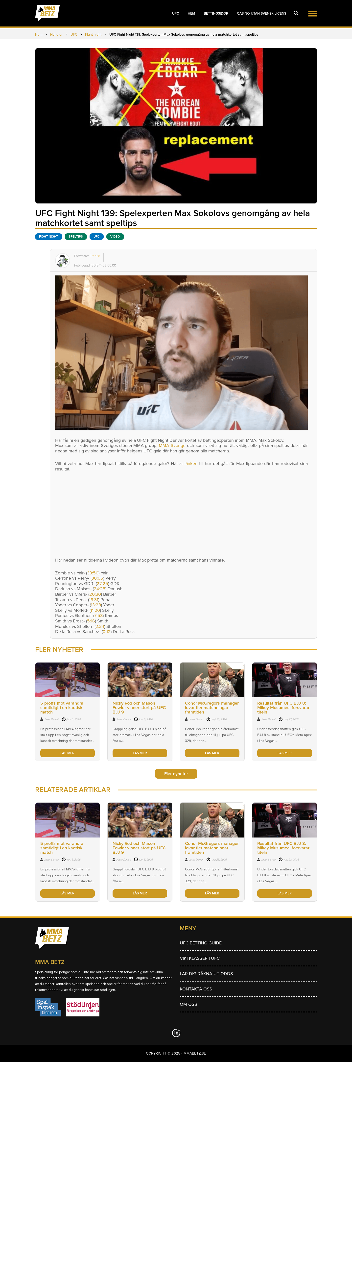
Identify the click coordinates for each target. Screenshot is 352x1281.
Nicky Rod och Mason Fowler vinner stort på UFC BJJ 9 (139, 707)
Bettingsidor (216, 13)
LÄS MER (67, 753)
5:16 (91, 621)
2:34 (99, 626)
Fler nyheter (176, 773)
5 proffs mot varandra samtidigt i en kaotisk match (61, 707)
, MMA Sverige (171, 445)
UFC (175, 13)
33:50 (92, 573)
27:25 (102, 583)
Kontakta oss (196, 989)
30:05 (97, 578)
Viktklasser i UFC (200, 958)
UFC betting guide (201, 943)
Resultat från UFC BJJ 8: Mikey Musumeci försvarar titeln (283, 707)
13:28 (96, 605)
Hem (191, 13)
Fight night (48, 237)
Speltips (76, 237)
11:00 (95, 610)
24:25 (99, 588)
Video (115, 237)
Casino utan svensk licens (261, 13)
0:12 (107, 631)
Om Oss (188, 1004)
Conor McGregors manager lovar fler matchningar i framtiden (212, 707)
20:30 (95, 594)
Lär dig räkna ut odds (206, 973)
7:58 (98, 615)
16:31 (93, 599)
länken (191, 463)
